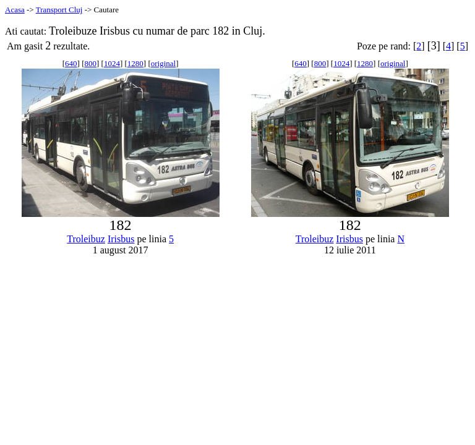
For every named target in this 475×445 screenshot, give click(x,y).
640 (71, 63)
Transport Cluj (59, 9)
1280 (135, 63)
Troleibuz (86, 239)
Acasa (15, 9)
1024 (112, 63)
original (163, 63)
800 (90, 63)
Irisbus (121, 239)
